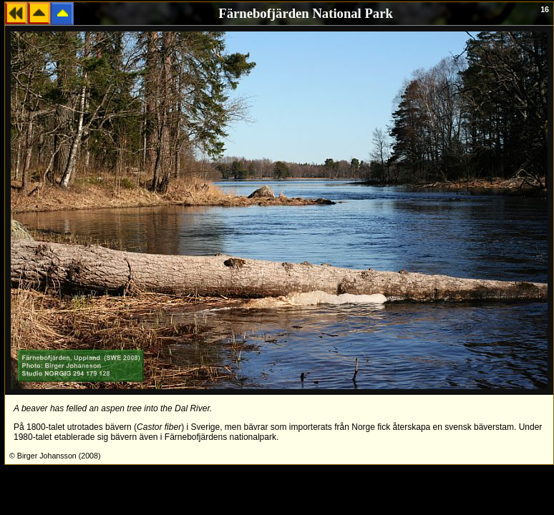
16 (544, 9)
